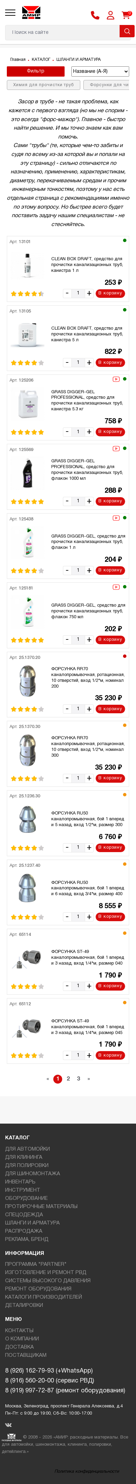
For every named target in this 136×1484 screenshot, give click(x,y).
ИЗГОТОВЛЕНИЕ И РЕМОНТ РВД (45, 1272)
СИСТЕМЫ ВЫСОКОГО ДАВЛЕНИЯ (48, 1280)
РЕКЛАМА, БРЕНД (27, 1239)
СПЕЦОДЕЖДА (24, 1215)
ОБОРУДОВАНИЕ (26, 1198)
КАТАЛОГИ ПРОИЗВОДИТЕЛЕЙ (43, 1297)
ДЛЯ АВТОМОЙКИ (27, 1149)
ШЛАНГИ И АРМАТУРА (78, 60)
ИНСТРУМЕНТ (22, 1190)
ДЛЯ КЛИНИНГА (23, 1157)
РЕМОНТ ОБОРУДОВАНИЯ (38, 1289)
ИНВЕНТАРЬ (20, 1182)
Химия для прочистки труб (43, 85)
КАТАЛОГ (41, 60)
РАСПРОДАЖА (23, 1231)
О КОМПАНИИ (22, 1339)
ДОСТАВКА (19, 1347)
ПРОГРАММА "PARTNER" (36, 1264)
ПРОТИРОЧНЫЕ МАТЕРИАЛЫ (41, 1206)
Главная (18, 60)
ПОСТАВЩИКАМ (25, 1355)
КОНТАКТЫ (19, 1330)
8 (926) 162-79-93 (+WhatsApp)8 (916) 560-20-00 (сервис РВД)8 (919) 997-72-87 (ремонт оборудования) (65, 1381)
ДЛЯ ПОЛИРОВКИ (27, 1165)
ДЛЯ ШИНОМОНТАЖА (32, 1173)
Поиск (127, 31)
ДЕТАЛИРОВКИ (24, 1305)
